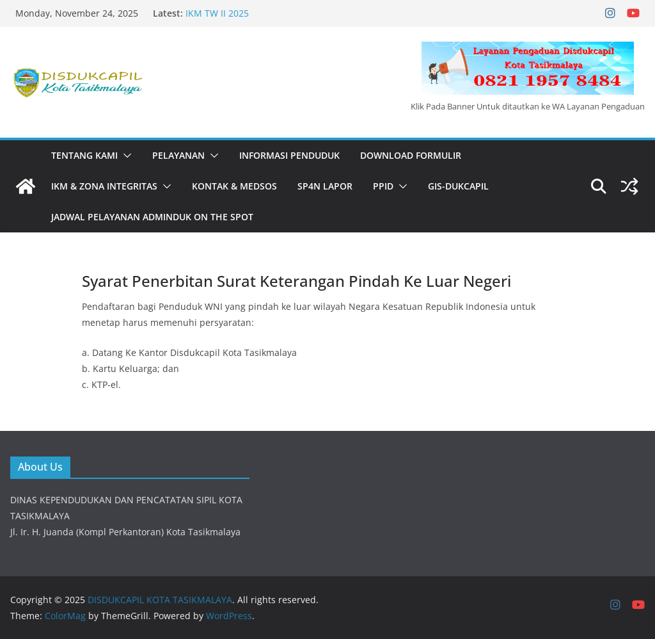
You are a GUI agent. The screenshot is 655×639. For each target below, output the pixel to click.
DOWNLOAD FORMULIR (410, 155)
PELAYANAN (178, 155)
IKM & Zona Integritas (104, 186)
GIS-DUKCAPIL (458, 186)
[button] (125, 156)
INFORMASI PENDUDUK (289, 155)
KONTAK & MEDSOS (234, 186)
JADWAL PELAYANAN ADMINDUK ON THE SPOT (152, 217)
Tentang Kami (84, 155)
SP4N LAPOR (324, 186)
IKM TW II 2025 (217, 13)
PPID (383, 186)
